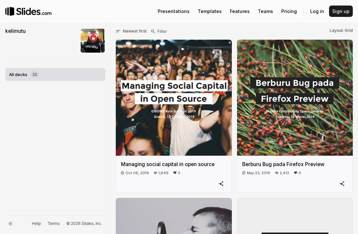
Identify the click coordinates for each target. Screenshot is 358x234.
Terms (53, 223)
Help (36, 223)
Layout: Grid (341, 30)
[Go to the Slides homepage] (10, 11)
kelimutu (15, 31)
